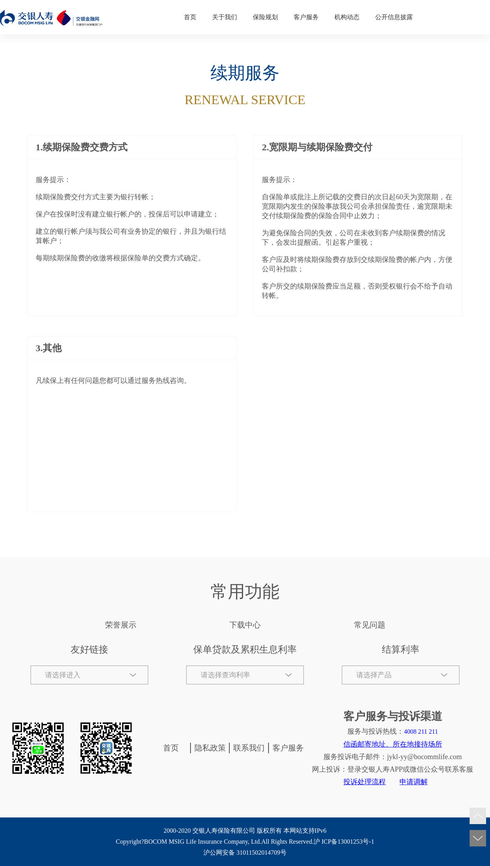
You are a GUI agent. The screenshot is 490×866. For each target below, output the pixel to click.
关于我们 (224, 17)
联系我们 (249, 747)
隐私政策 (210, 747)
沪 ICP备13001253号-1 (344, 841)
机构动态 (346, 17)
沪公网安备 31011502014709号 (244, 852)
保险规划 (265, 17)
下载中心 (245, 625)
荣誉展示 (120, 625)
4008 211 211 (421, 731)
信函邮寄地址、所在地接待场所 (392, 744)
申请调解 (413, 782)
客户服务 (306, 17)
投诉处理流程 (364, 782)
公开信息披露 (394, 17)
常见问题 (369, 625)
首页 (190, 17)
